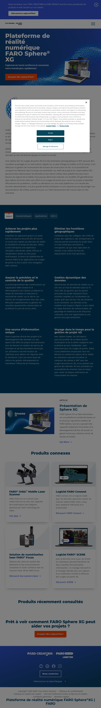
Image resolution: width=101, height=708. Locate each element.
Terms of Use (64, 126)
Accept (50, 133)
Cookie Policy (51, 126)
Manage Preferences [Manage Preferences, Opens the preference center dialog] (50, 147)
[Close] (86, 102)
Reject (50, 140)
